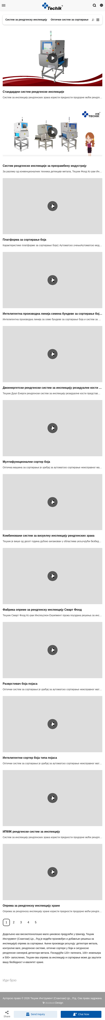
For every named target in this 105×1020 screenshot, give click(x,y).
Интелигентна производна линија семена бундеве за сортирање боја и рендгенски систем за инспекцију (52, 313)
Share (7, 1014)
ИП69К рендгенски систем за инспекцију (31, 831)
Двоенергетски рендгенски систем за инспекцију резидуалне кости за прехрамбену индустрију (52, 387)
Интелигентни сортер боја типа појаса (30, 757)
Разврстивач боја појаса (20, 683)
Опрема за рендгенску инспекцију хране (31, 905)
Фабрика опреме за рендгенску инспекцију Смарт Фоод (42, 609)
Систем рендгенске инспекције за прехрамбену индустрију (45, 165)
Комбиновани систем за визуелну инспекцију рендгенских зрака (48, 535)
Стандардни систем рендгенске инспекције (33, 91)
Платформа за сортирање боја (24, 239)
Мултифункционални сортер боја (26, 461)
